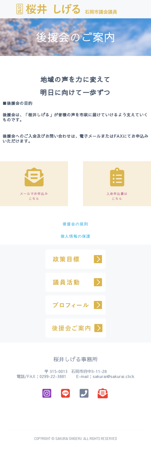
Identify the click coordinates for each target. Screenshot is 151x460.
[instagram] (47, 393)
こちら (34, 199)
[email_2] (66, 393)
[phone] (85, 393)
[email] (103, 393)
